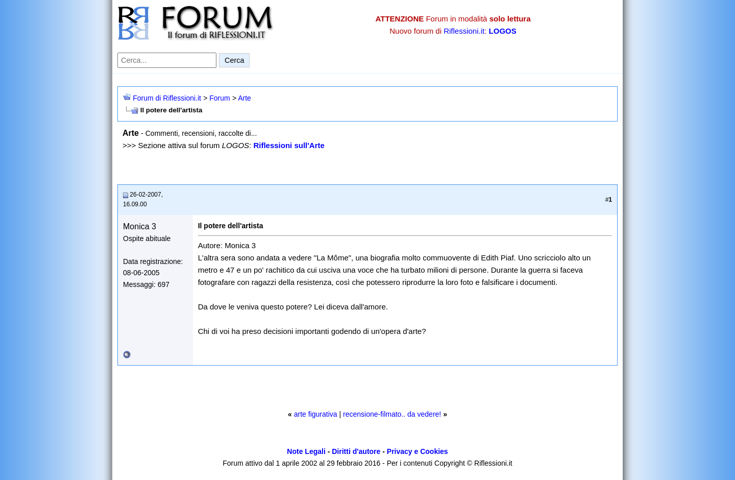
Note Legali (306, 451)
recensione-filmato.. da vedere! (392, 414)
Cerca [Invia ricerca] (234, 60)
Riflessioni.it (464, 31)
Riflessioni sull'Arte (288, 145)
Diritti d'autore (356, 451)
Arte (244, 98)
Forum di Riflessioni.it (167, 98)
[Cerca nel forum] (166, 60)
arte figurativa (315, 414)
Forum (219, 98)
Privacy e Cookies (417, 451)
